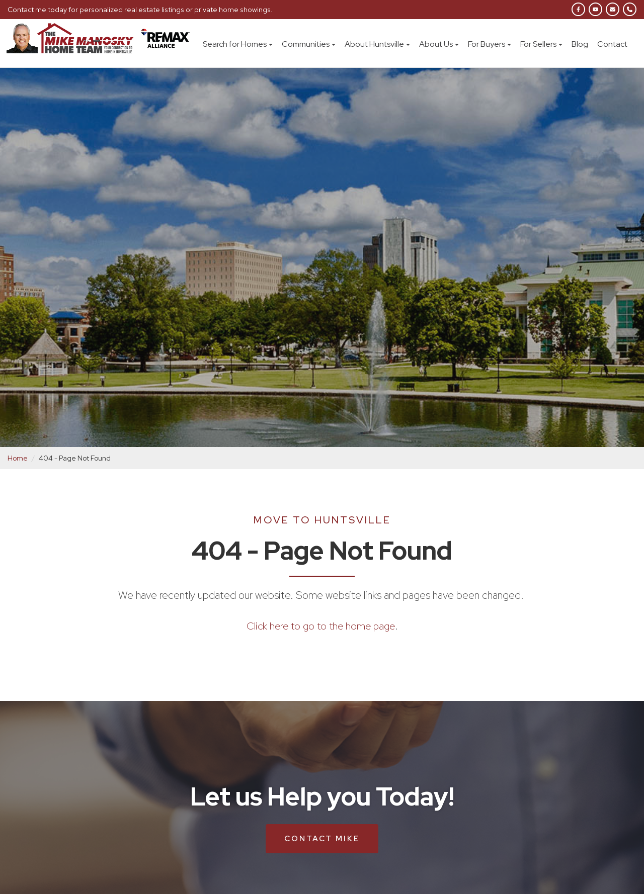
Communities (309, 44)
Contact (612, 44)
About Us (439, 44)
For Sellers (541, 44)
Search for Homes (238, 44)
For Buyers (489, 44)
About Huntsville (377, 44)
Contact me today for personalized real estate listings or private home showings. (138, 9)
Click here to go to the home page (320, 626)
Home (18, 458)
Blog (580, 44)
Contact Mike (322, 838)
